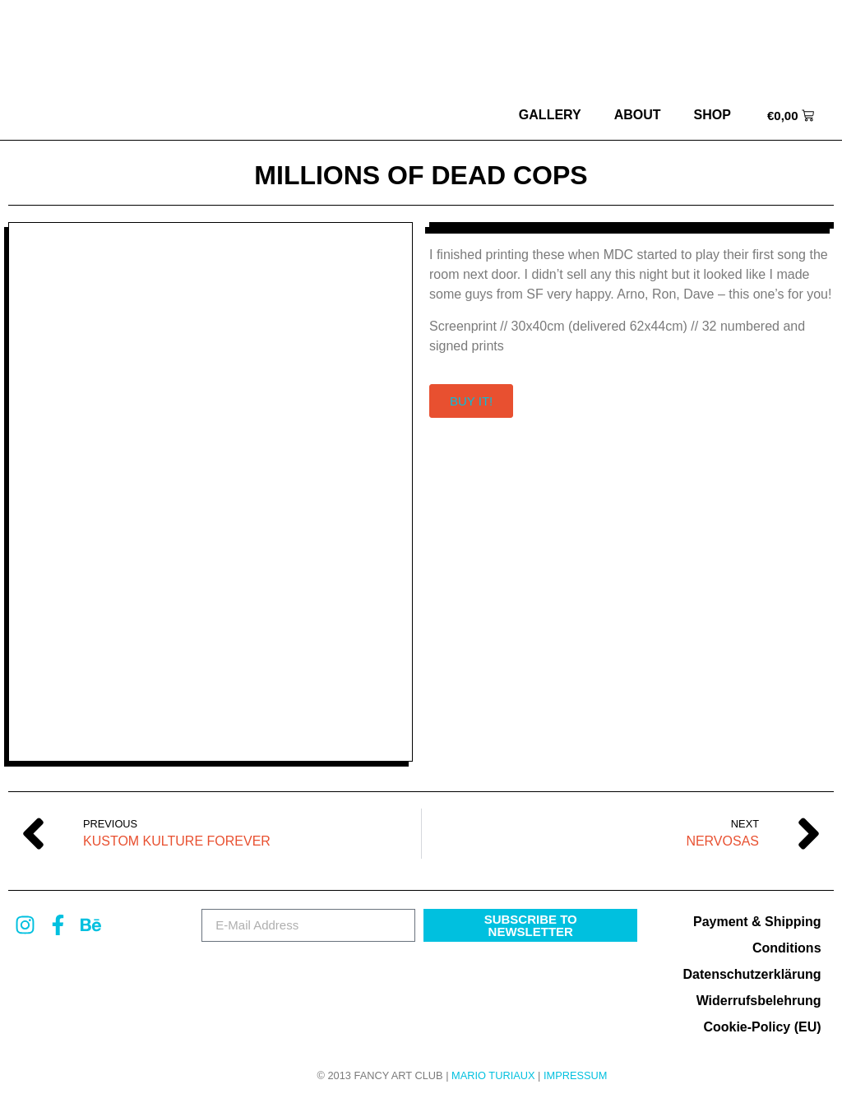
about (637, 115)
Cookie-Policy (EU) (762, 1027)
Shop (712, 115)
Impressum (576, 1075)
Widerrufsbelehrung (758, 1001)
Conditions (786, 948)
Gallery (550, 115)
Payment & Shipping (757, 922)
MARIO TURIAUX (492, 1075)
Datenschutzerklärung (751, 974)
